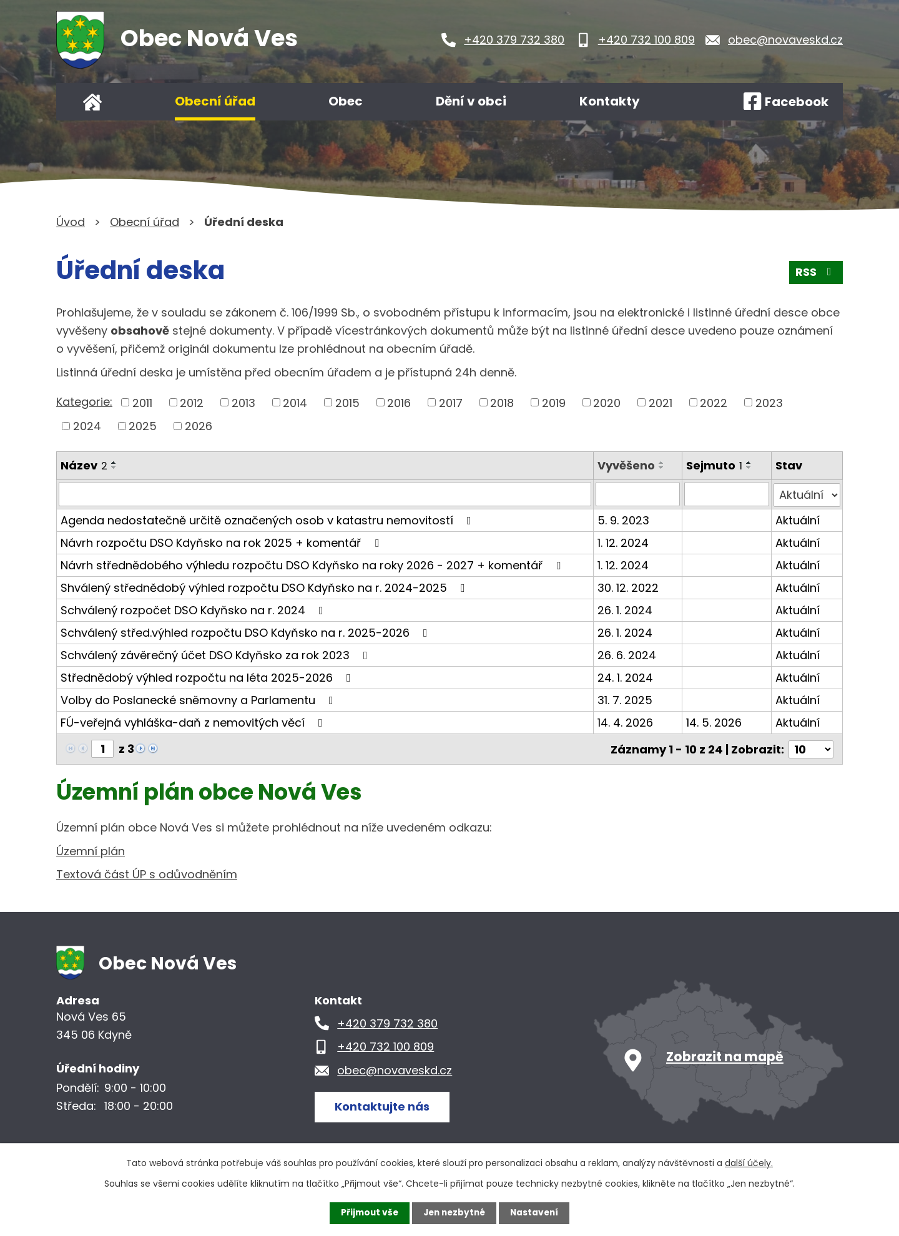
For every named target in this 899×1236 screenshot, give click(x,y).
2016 (399, 402)
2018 (502, 402)
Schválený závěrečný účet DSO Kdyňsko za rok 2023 (217, 654)
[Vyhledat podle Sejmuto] (726, 494)
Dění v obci (471, 101)
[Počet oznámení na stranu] (810, 747)
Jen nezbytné (454, 1213)
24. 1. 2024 (625, 676)
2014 (295, 402)
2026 (198, 426)
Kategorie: (84, 402)
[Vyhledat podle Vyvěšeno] (638, 494)
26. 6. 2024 (626, 654)
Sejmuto (714, 465)
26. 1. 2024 (624, 609)
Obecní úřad (215, 101)
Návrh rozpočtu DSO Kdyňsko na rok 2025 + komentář (222, 541)
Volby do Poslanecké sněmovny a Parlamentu (199, 699)
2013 (243, 402)
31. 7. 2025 (624, 699)
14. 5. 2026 (714, 721)
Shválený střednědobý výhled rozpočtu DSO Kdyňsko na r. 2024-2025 (265, 586)
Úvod (92, 101)
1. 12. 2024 (623, 541)
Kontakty (609, 101)
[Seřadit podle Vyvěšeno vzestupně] (662, 462)
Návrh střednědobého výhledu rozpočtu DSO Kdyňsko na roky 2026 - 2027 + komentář (313, 564)
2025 (143, 426)
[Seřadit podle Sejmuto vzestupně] (749, 462)
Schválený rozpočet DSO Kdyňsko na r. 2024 (194, 609)
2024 (87, 426)
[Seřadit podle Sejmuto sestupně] (749, 467)
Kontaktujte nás (383, 1104)
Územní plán (90, 849)
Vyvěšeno (626, 465)
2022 (713, 402)
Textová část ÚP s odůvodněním (146, 873)
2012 (192, 402)
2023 (769, 402)
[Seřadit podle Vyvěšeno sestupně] (662, 467)
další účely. (749, 1163)
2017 (451, 402)
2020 (607, 402)
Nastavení (537, 1213)
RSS (816, 274)
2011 (142, 402)
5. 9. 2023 (623, 519)
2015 (347, 402)
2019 (554, 402)
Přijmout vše (366, 1213)
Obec (345, 101)
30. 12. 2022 (628, 586)
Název (84, 465)
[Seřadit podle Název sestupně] (114, 467)
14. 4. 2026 (625, 721)
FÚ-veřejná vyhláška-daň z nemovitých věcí (194, 721)
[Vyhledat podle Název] (325, 494)
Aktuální (797, 519)
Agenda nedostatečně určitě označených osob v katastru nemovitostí (268, 519)
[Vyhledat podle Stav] (807, 494)
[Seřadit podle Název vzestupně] (114, 462)
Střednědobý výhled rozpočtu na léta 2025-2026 (208, 676)
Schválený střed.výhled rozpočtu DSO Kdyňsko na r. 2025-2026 (247, 631)
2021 (660, 402)
